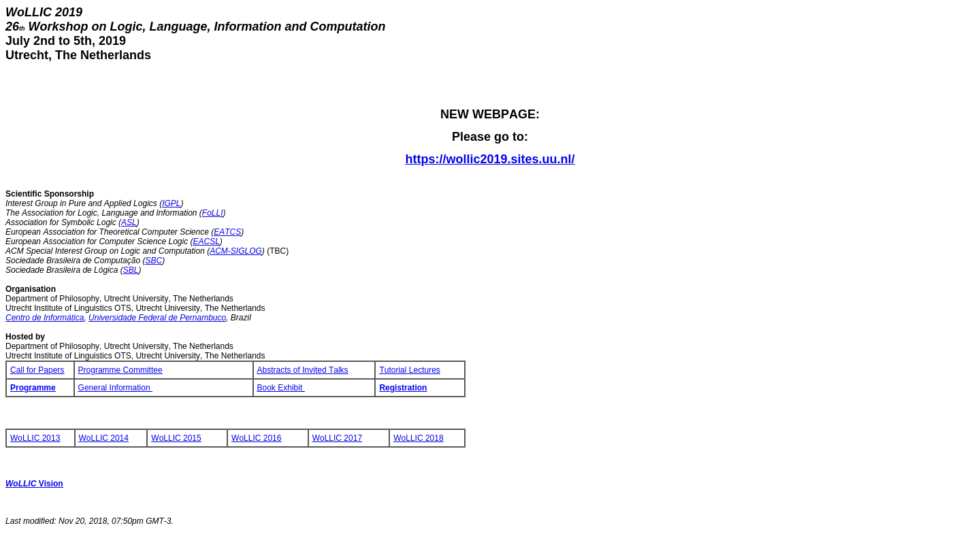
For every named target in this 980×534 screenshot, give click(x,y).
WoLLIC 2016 (256, 438)
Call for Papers (37, 370)
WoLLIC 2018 (418, 438)
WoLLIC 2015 (176, 438)
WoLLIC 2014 (104, 438)
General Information (115, 388)
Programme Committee (120, 370)
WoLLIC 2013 (35, 438)
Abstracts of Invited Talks (302, 370)
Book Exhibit (281, 388)
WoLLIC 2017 (337, 438)
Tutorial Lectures (409, 370)
